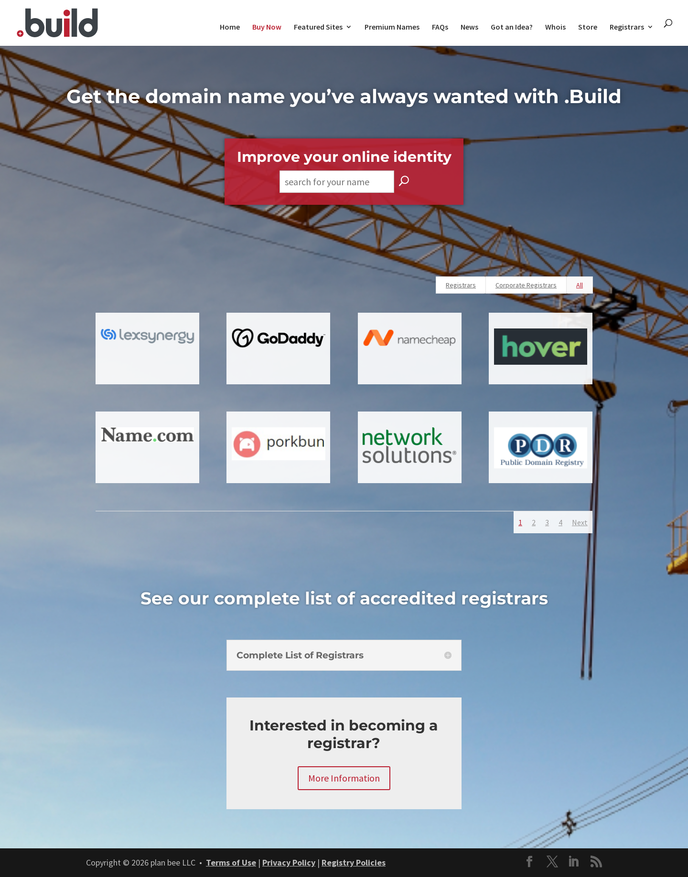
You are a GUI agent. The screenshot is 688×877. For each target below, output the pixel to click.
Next (580, 522)
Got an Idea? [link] (512, 27)
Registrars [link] (627, 27)
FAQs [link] (440, 27)
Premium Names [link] (392, 27)
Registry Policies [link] (354, 862)
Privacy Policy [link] (288, 862)
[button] (529, 863)
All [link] (579, 285)
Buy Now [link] (266, 27)
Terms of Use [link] (231, 862)
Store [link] (587, 27)
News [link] (469, 27)
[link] (57, 21)
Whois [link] (555, 27)
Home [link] (230, 27)
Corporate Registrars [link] (526, 285)
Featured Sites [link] (318, 27)
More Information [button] (344, 778)
